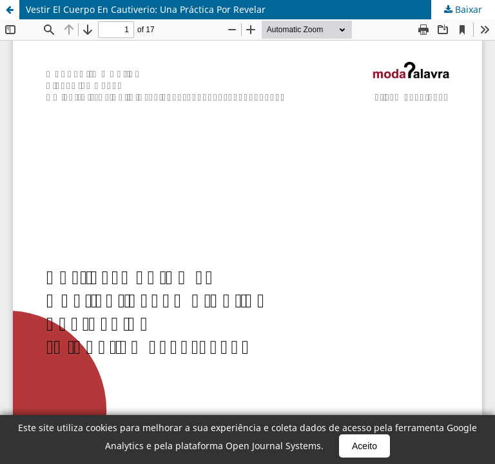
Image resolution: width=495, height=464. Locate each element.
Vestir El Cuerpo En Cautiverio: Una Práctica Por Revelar (146, 9)
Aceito (364, 446)
